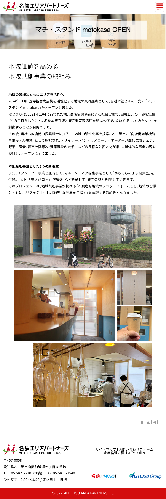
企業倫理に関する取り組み (124, 453)
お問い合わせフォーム (136, 449)
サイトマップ (106, 449)
